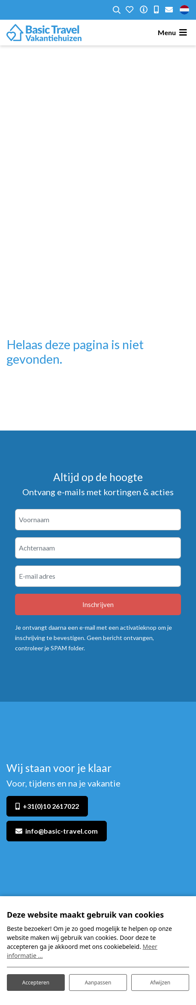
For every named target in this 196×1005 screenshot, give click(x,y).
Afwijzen (160, 982)
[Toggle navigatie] (174, 32)
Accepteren (35, 982)
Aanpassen (98, 982)
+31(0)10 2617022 (51, 806)
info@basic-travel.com (61, 831)
